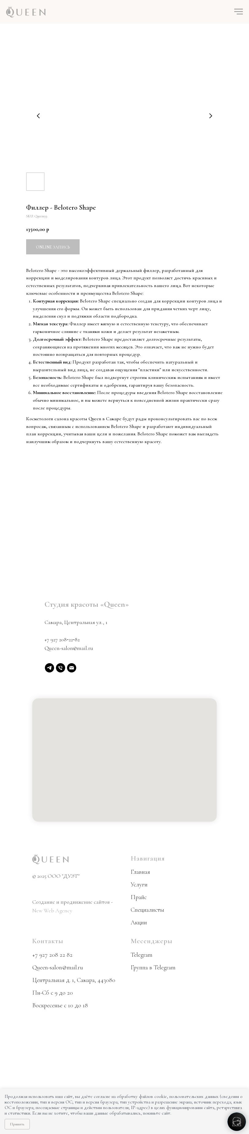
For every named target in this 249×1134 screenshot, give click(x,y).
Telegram (141, 955)
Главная (140, 872)
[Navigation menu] (238, 12)
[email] (71, 667)
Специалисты (147, 910)
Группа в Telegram (153, 967)
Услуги (139, 884)
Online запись (53, 247)
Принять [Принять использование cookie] (17, 1124)
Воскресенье (47, 1005)
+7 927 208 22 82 (52, 955)
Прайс (139, 897)
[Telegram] (49, 667)
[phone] (60, 667)
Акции (139, 922)
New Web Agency (52, 910)
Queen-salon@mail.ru (69, 648)
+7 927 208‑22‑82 (62, 639)
